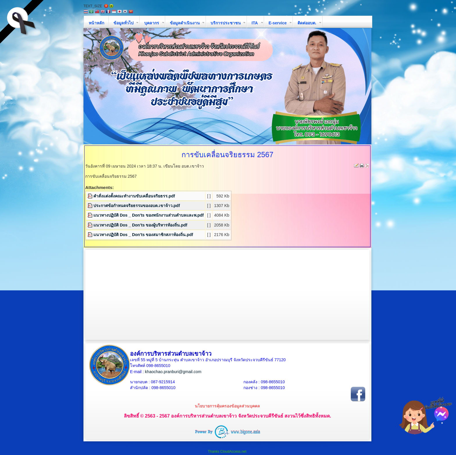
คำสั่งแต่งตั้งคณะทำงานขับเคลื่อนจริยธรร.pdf (134, 196)
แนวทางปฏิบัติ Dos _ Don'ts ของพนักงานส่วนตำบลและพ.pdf (148, 215)
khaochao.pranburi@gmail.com (173, 371)
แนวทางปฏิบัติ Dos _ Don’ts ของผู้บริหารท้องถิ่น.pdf (140, 225)
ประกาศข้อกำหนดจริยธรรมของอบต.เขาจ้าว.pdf (136, 205)
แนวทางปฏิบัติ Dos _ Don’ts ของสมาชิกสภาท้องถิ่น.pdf (143, 234)
